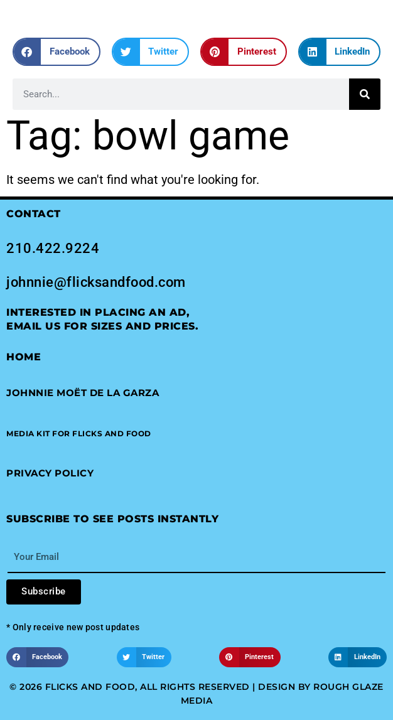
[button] (56, 52)
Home (23, 357)
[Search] (364, 94)
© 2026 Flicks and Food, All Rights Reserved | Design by (161, 686)
